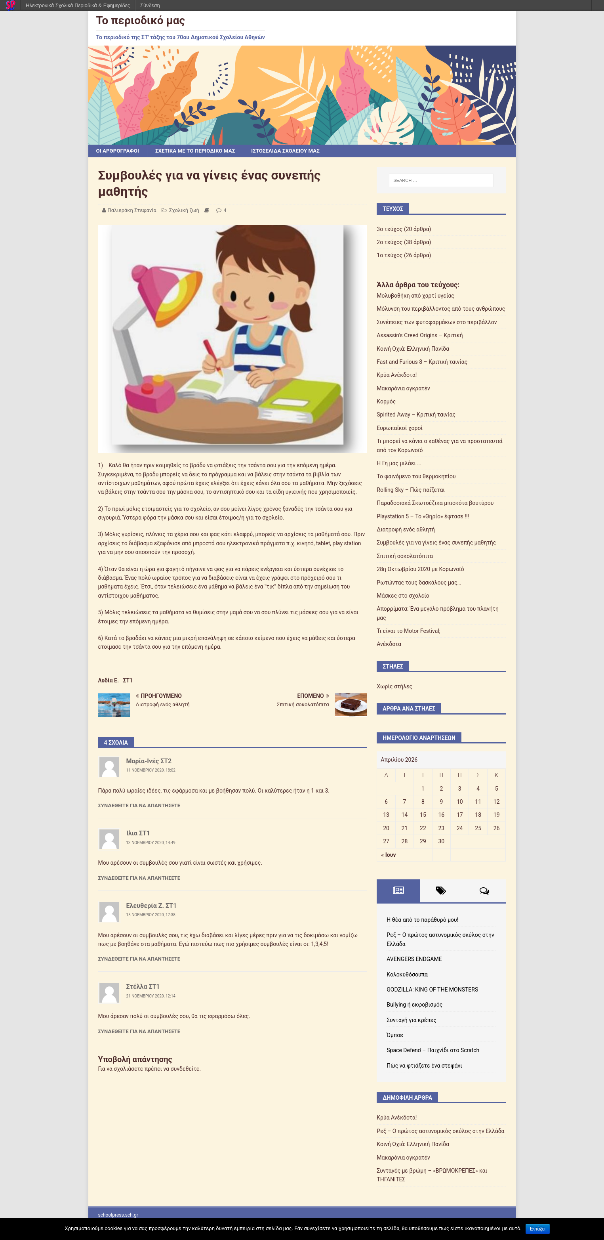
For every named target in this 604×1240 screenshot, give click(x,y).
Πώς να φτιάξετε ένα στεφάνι (424, 1066)
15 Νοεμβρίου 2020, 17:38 (150, 915)
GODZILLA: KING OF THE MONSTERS (432, 990)
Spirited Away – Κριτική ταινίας (416, 415)
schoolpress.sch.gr (118, 1215)
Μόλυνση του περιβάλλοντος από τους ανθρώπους (441, 309)
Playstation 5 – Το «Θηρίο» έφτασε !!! (423, 517)
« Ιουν (388, 855)
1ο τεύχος (389, 255)
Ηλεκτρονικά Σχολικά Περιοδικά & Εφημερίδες (78, 5)
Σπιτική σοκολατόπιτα (405, 556)
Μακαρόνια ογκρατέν (403, 389)
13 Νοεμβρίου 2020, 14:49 (150, 843)
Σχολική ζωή (184, 211)
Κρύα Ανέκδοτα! (397, 375)
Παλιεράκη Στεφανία (132, 211)
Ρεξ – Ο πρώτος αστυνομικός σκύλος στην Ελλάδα (440, 1131)
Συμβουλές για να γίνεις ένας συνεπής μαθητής (436, 543)
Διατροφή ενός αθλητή (406, 530)
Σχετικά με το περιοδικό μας (199, 151)
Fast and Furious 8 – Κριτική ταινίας (422, 362)
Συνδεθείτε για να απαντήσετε (139, 806)
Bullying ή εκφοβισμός (414, 1005)
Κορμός (386, 402)
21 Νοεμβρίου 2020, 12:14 (150, 996)
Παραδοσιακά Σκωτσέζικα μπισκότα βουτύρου (435, 503)
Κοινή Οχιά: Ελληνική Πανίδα (413, 349)
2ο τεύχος (389, 242)
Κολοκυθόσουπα (407, 974)
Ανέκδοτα (389, 644)
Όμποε (395, 1035)
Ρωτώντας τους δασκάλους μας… (419, 583)
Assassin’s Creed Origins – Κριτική (420, 335)
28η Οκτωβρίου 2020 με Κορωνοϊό (420, 569)
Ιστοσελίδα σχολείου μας (293, 151)
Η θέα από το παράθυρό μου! (422, 920)
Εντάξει (537, 1229)
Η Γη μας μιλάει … (399, 463)
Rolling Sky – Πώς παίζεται (411, 490)
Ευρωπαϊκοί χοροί (400, 428)
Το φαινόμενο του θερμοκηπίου (416, 477)
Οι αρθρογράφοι (118, 151)
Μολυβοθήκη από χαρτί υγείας (415, 296)
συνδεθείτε (185, 1069)
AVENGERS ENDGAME (414, 959)
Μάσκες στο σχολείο (403, 596)
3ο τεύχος (389, 229)
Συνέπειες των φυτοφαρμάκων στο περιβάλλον (437, 322)
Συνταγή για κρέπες (411, 1020)
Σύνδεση (150, 5)
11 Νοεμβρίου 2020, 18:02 (150, 770)
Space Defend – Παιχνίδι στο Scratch (433, 1050)
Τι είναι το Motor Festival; (408, 631)
